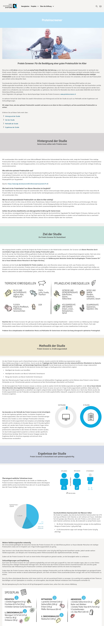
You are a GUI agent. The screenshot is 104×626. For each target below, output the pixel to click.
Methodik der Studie (11, 124)
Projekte (35, 6)
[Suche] (97, 6)
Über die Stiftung (47, 6)
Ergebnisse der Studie (12, 127)
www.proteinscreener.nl (68, 94)
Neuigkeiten (25, 6)
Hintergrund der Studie (12, 116)
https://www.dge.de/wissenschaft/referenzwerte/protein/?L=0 (28, 184)
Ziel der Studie (10, 120)
